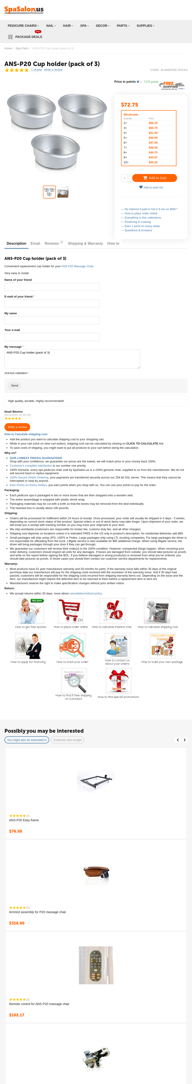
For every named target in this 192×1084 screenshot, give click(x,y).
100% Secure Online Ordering (29, 477)
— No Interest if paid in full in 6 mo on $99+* (149, 209)
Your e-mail (12, 330)
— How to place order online (139, 213)
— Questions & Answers (136, 230)
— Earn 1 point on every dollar (140, 226)
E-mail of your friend (18, 296)
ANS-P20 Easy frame (24, 820)
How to (113, 243)
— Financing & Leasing (136, 221)
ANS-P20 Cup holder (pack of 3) (72, 359)
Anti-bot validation (15, 373)
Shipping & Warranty (85, 243)
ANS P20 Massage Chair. (77, 266)
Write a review (53, 69)
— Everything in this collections (141, 217)
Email (35, 243)
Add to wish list (151, 187)
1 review (36, 69)
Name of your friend (18, 279)
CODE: (155, 70)
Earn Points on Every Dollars (28, 485)
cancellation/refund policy (85, 593)
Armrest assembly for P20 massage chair (37, 912)
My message (13, 346)
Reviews (54, 242)
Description (16, 243)
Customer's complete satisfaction (31, 465)
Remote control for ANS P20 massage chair (39, 1004)
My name (10, 313)
